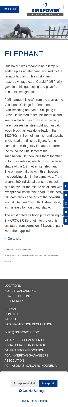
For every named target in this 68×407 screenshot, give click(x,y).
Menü (13, 9)
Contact (11, 314)
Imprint (10, 319)
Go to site (14, 238)
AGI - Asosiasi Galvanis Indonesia (31, 365)
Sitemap (11, 309)
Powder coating (18, 296)
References (14, 301)
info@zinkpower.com (22, 332)
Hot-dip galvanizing (20, 290)
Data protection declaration (28, 324)
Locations (13, 285)
